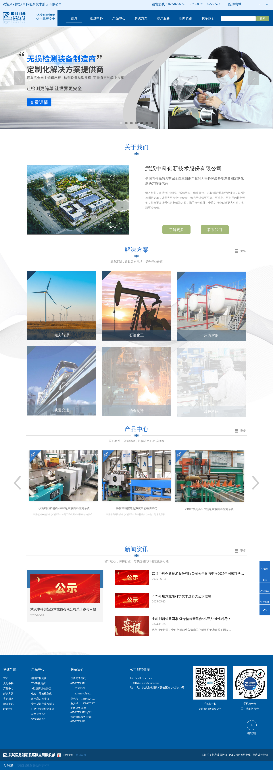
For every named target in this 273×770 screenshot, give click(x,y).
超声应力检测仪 (40, 698)
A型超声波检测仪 (41, 688)
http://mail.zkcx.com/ (141, 678)
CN (258, 4)
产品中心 (118, 18)
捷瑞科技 (81, 755)
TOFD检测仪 (38, 683)
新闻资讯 (185, 18)
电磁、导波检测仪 (41, 693)
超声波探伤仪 (219, 754)
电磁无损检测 (25, 765)
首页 (74, 18)
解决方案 (141, 18)
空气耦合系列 (39, 719)
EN (266, 4)
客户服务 (163, 18)
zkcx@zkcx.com (150, 683)
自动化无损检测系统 (42, 709)
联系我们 (208, 18)
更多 (243, 251)
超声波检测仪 (260, 754)
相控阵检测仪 (39, 678)
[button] (121, 123)
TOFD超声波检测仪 (240, 754)
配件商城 (234, 4)
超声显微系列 (39, 714)
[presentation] (19, 78)
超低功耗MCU (41, 765)
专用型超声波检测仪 (42, 703)
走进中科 (96, 18)
